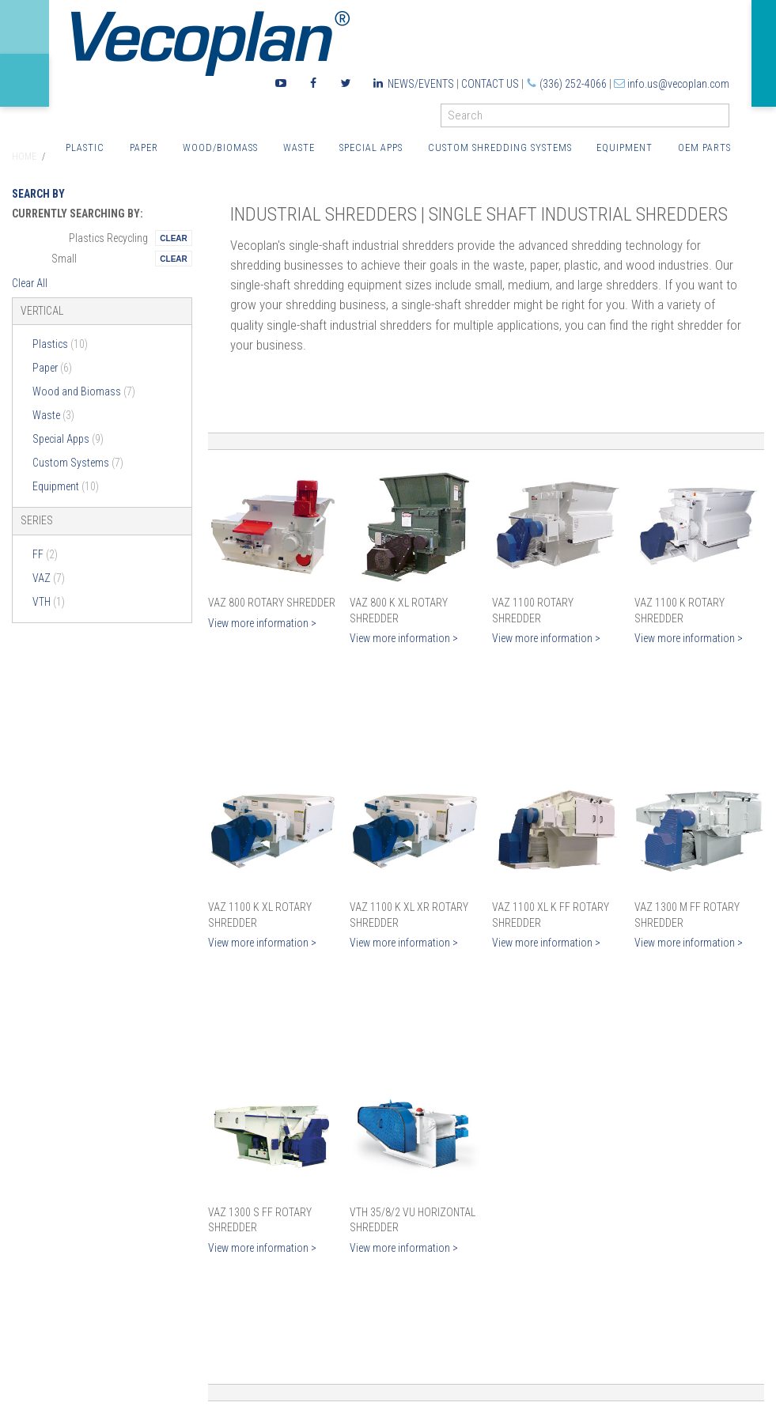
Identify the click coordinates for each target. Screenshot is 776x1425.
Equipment (624, 147)
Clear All (29, 283)
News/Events (421, 83)
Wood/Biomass (220, 147)
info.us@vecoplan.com (678, 83)
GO (723, 119)
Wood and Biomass (83, 391)
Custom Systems (77, 462)
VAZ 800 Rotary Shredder (271, 602)
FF (45, 554)
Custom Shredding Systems (500, 147)
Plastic (85, 147)
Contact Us (490, 83)
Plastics (60, 344)
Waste (299, 147)
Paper (144, 147)
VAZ (48, 578)
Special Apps (371, 147)
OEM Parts (704, 147)
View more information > (262, 623)
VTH (48, 601)
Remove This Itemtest (173, 238)
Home (24, 156)
